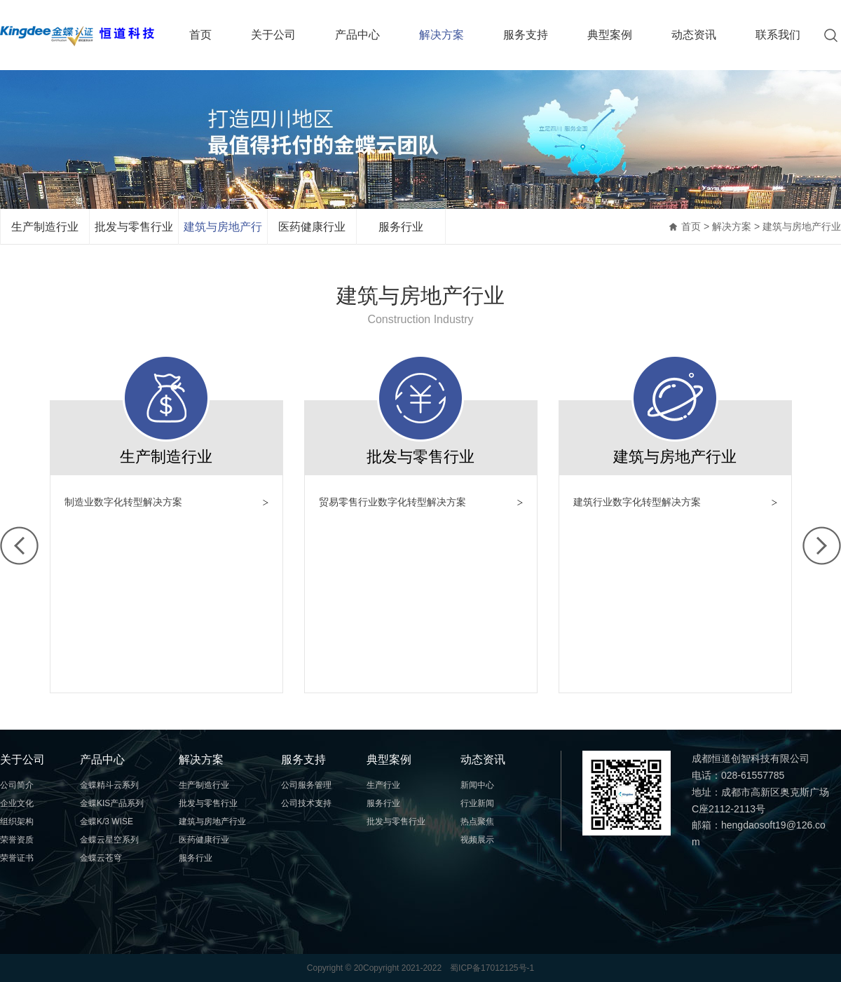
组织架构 (17, 821)
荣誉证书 (17, 858)
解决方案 (441, 35)
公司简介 (17, 785)
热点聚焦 (477, 821)
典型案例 (609, 35)
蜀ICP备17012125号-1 (492, 968)
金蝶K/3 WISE (106, 821)
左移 (19, 545)
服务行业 (400, 227)
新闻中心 (477, 785)
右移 (821, 545)
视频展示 (477, 840)
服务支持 (525, 35)
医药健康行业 (312, 227)
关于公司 (273, 35)
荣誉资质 (17, 840)
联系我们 (777, 35)
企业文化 (17, 803)
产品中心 (357, 35)
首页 (200, 35)
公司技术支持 (306, 803)
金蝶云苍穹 (101, 858)
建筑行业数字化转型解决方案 (637, 501)
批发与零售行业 (134, 227)
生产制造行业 (44, 227)
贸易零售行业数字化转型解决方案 (392, 501)
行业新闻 (477, 803)
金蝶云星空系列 (109, 840)
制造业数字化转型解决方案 (123, 501)
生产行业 (383, 785)
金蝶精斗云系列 (109, 785)
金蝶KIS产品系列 (112, 803)
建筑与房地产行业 (223, 233)
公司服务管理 (306, 785)
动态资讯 (693, 35)
